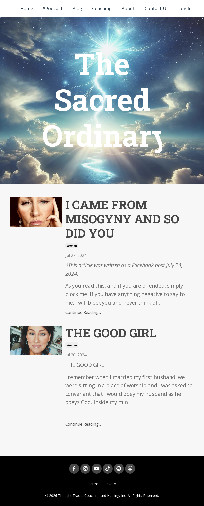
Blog (77, 8)
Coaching (102, 8)
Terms (93, 483)
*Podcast (53, 8)
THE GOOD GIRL (110, 333)
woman (72, 245)
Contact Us (157, 8)
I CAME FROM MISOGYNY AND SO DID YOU (122, 218)
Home (26, 8)
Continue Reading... (83, 312)
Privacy (110, 483)
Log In (185, 8)
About (128, 8)
